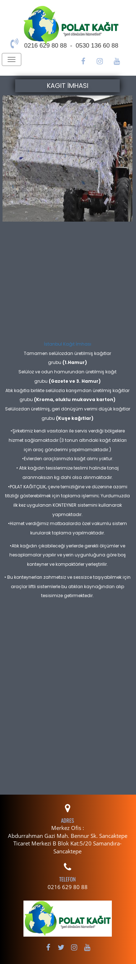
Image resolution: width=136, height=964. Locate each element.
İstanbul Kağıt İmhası (67, 344)
